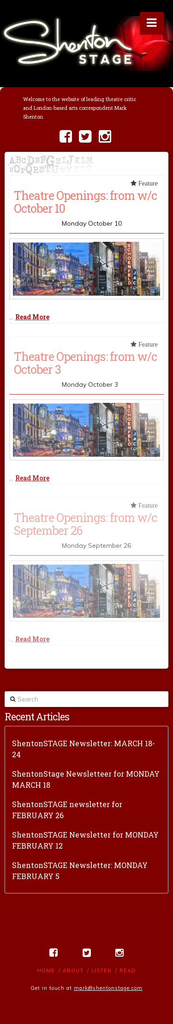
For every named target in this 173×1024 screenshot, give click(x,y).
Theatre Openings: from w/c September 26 (85, 523)
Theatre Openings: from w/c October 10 (85, 201)
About (73, 970)
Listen (101, 970)
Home (46, 970)
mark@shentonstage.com (108, 988)
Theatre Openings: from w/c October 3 (85, 362)
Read (127, 970)
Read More (32, 316)
